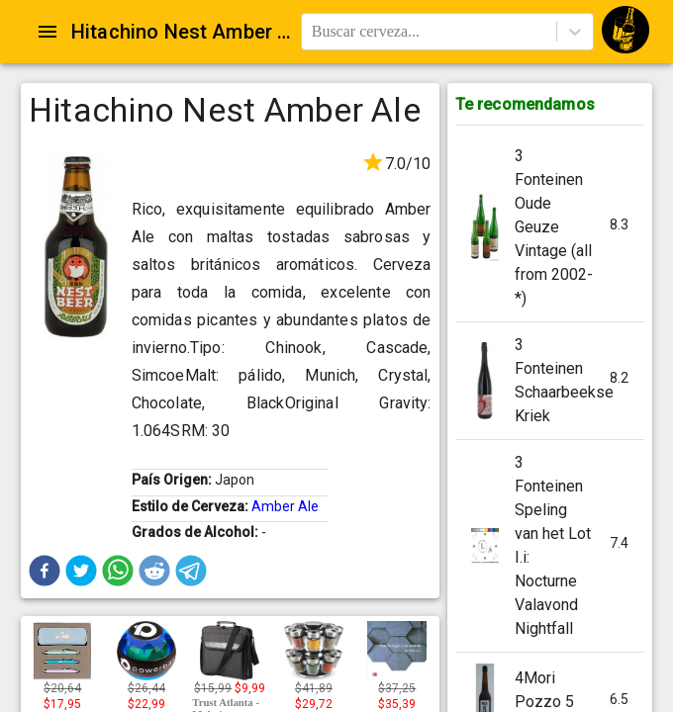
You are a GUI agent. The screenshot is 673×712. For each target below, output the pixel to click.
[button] (44, 570)
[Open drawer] (47, 31)
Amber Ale (285, 506)
